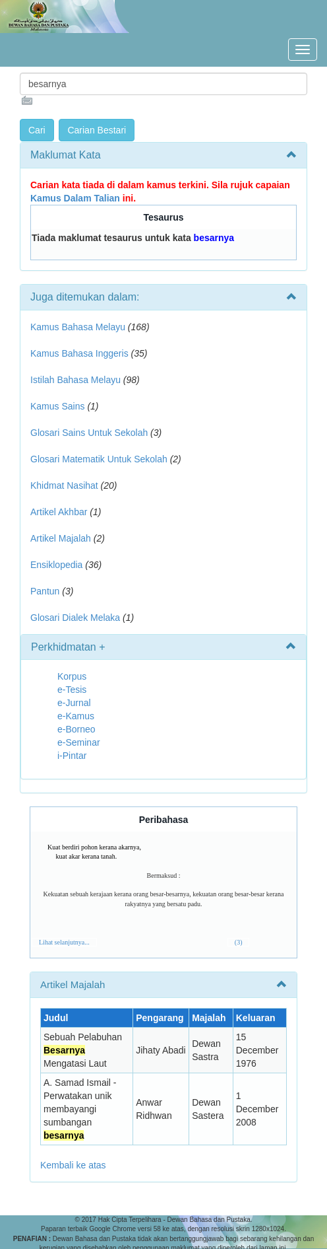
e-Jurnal (74, 702)
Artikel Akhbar (58, 512)
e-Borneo (76, 729)
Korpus (71, 676)
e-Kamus (75, 716)
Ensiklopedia (56, 564)
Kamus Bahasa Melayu (79, 327)
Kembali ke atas (73, 1165)
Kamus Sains (57, 406)
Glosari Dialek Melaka (75, 617)
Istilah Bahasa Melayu (75, 380)
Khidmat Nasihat (64, 485)
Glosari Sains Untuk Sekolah (89, 432)
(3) (239, 942)
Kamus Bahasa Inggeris (79, 353)
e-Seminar (78, 742)
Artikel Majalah (60, 538)
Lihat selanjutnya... (64, 942)
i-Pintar (71, 755)
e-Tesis (71, 689)
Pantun (44, 591)
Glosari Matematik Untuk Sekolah (98, 459)
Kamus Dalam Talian (75, 198)
